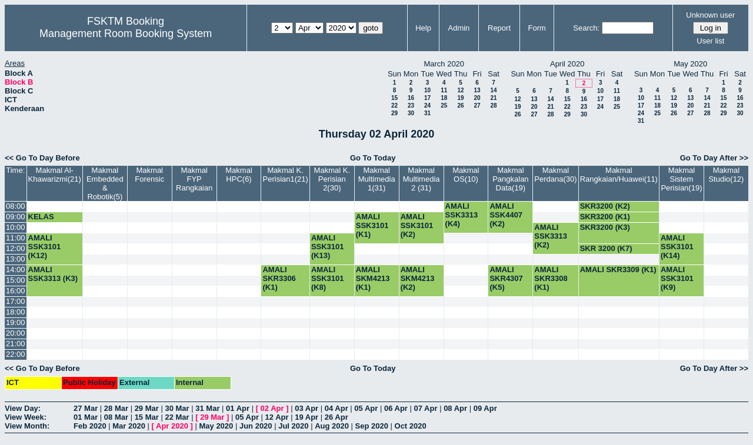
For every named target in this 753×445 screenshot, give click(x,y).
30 (411, 113)
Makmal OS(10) (465, 174)
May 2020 (216, 425)
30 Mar (177, 408)
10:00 (15, 227)
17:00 (15, 301)
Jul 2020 (293, 425)
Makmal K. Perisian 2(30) (332, 179)
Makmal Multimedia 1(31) (376, 179)
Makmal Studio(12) (726, 174)
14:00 (15, 269)
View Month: (27, 425)
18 (444, 98)
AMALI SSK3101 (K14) (677, 246)
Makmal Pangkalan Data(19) (510, 179)
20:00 (15, 333)
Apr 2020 (172, 425)
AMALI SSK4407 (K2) (505, 215)
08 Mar (116, 417)
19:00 (15, 322)
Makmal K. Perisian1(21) (285, 174)
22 (394, 105)
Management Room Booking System (125, 33)
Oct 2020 (411, 425)
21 (493, 98)
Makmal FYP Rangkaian (194, 179)
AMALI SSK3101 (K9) (677, 278)
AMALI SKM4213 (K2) (418, 278)
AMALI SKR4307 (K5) (505, 278)
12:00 (15, 248)
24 (427, 105)
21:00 (15, 343)
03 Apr (306, 408)
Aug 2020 (332, 425)
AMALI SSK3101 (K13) (327, 246)
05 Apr (366, 408)
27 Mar (86, 408)
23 (411, 105)
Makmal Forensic (149, 174)
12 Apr (277, 417)
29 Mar (147, 408)
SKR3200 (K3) (605, 227)
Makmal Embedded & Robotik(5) (105, 183)
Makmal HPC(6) (238, 174)
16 (411, 98)
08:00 (15, 206)
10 (427, 90)
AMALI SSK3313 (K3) (53, 274)
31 (427, 113)
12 (460, 90)
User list (710, 40)
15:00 (15, 280)
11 (444, 90)
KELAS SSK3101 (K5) (53, 221)
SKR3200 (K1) (605, 216)
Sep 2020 (371, 425)
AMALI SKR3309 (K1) (618, 269)
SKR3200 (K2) (605, 206)
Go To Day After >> (714, 157)
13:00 (15, 259)
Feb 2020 (90, 425)
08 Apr (455, 408)
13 (477, 90)
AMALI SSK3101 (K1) (372, 225)
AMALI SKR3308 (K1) (550, 278)
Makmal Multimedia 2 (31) (421, 179)
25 (444, 105)
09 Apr (485, 408)
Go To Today (373, 157)
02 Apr (272, 408)
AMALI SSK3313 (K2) (550, 236)
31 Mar (207, 408)
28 (493, 105)
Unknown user (710, 15)
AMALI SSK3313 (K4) (461, 215)
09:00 (15, 216)
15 (394, 98)
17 (427, 98)
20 (477, 98)
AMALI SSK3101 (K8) (327, 278)
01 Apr (237, 408)
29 (394, 113)
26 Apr (336, 417)
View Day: (23, 408)
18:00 (15, 311)
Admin (458, 28)
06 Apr (396, 408)
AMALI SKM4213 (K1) (373, 278)
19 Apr (306, 417)
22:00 (15, 354)
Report (499, 28)
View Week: (25, 417)
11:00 (15, 237)
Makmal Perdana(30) (555, 174)
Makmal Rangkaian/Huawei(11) (619, 174)
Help (423, 28)
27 (477, 105)
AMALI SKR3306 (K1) (278, 278)
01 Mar (86, 417)
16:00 (15, 290)
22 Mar (177, 417)
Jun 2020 (255, 425)
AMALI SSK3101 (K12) (44, 246)
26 (460, 105)
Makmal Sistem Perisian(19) (681, 179)
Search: (586, 28)
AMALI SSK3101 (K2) (417, 225)
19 (460, 98)
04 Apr (336, 408)
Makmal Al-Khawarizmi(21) (54, 174)
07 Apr (426, 408)
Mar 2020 (128, 425)
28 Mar (116, 408)
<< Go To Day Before (42, 157)
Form (537, 28)
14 (493, 90)
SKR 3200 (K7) (606, 248)
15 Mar (147, 417)
